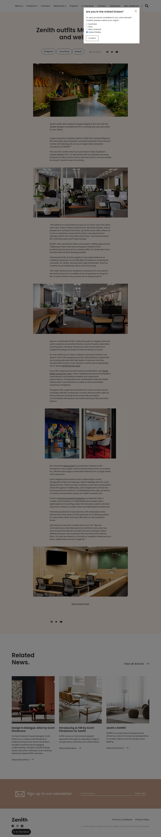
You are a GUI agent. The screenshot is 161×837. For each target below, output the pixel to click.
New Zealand (93, 29)
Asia (89, 27)
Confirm (92, 38)
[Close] (136, 11)
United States (93, 32)
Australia (91, 24)
